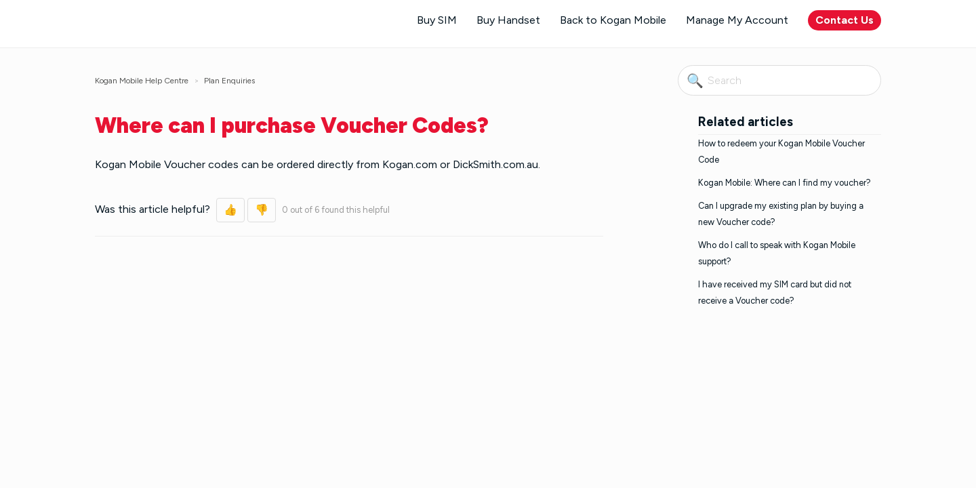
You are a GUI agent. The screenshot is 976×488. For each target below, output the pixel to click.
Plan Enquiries (229, 80)
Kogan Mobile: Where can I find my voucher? (784, 183)
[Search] (779, 80)
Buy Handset (508, 20)
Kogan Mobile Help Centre (141, 80)
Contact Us (844, 20)
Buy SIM (437, 20)
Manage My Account (737, 20)
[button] (230, 210)
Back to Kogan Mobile (613, 20)
